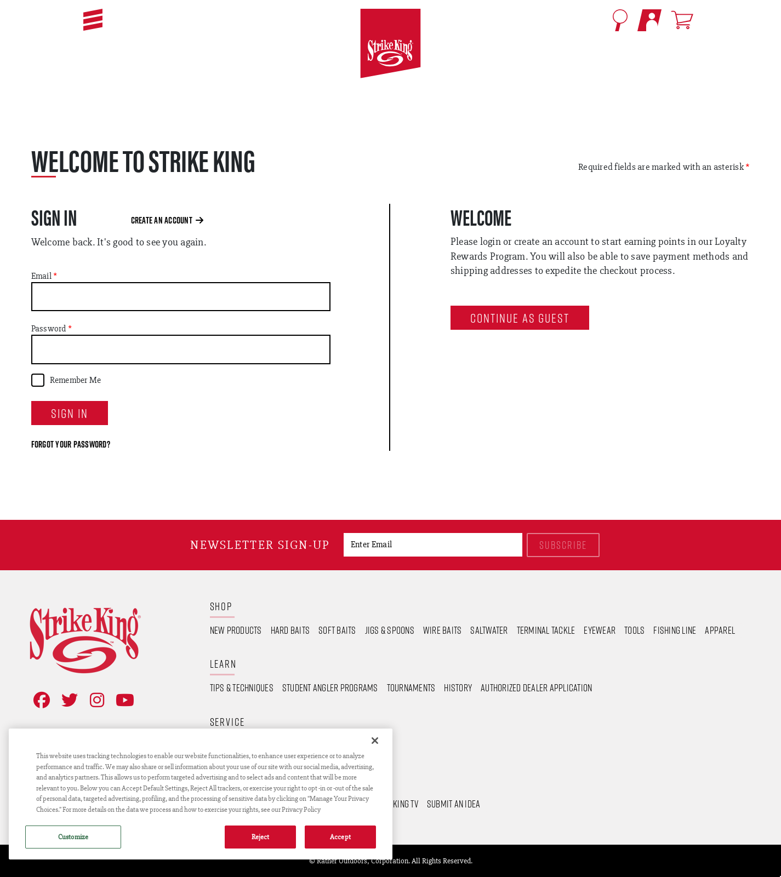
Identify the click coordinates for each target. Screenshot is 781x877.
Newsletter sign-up (260, 545)
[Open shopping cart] (684, 20)
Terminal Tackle (546, 630)
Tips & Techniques (241, 687)
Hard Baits (290, 630)
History (458, 687)
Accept (340, 837)
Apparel (720, 630)
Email (41, 276)
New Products (236, 630)
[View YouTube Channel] (122, 700)
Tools (634, 630)
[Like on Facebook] (39, 700)
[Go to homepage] (390, 44)
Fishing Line (674, 630)
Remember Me (75, 380)
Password (48, 328)
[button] (92, 20)
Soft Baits (337, 630)
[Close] (375, 741)
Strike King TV (393, 803)
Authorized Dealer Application (536, 687)
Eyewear (599, 630)
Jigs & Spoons (389, 630)
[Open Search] (620, 20)
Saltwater (489, 630)
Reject (261, 837)
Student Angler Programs (330, 687)
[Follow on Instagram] (94, 700)
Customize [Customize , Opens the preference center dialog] (73, 837)
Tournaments (411, 687)
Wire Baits (442, 630)
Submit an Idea (454, 803)
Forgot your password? (70, 444)
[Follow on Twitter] (67, 700)
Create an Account (167, 220)
